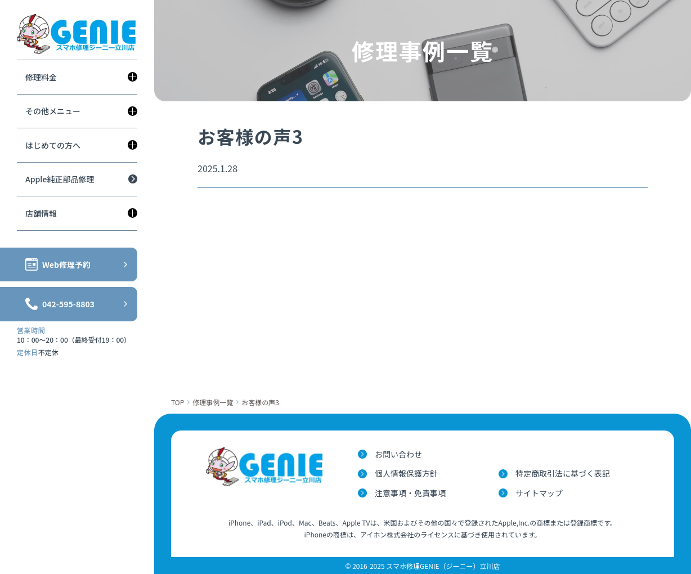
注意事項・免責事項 (410, 493)
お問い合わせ (398, 454)
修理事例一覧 (212, 402)
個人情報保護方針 (406, 473)
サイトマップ (539, 493)
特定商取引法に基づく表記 (562, 473)
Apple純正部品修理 (59, 179)
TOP (177, 402)
